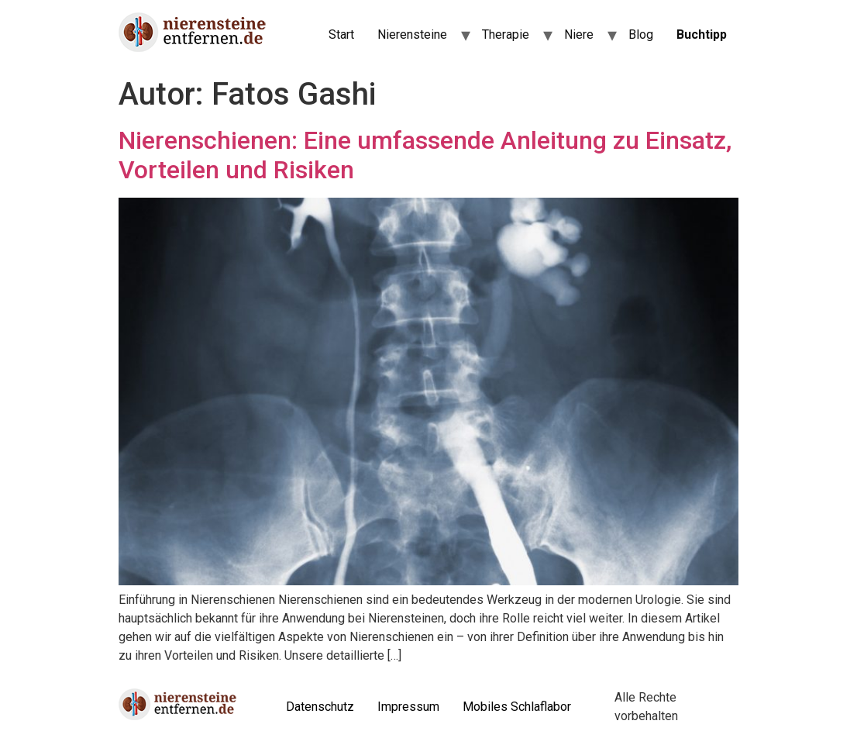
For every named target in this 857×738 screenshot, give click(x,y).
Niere (579, 34)
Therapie (505, 34)
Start (341, 34)
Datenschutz (320, 706)
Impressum (408, 706)
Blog (640, 34)
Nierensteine (412, 34)
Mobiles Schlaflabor (517, 706)
